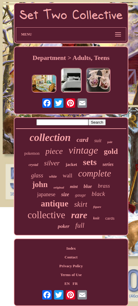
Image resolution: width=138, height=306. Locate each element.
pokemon (32, 153)
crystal (33, 165)
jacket (71, 164)
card (82, 139)
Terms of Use (71, 275)
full (80, 225)
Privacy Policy (71, 266)
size (65, 194)
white (53, 176)
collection (50, 137)
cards (110, 218)
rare (79, 215)
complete (94, 173)
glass (37, 175)
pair (110, 142)
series (107, 164)
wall (68, 175)
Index (71, 248)
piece (54, 151)
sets (90, 162)
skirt (80, 204)
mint (74, 186)
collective (46, 215)
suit (98, 140)
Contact (71, 257)
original (58, 187)
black (98, 193)
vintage (83, 150)
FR (75, 283)
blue (88, 186)
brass (104, 186)
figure (97, 207)
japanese (46, 194)
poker (64, 226)
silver (52, 163)
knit (96, 218)
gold (111, 151)
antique (54, 203)
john (40, 184)
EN (67, 283)
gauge (80, 195)
